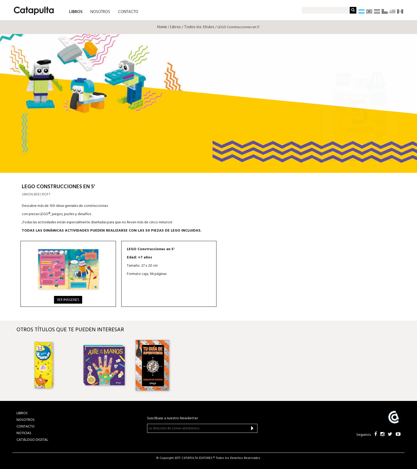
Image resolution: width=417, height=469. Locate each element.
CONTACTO (128, 12)
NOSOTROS (100, 12)
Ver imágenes (68, 300)
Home (162, 27)
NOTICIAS (23, 433)
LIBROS (75, 12)
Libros (175, 27)
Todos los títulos (199, 27)
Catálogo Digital (32, 440)
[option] (52, 365)
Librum (359, 158)
